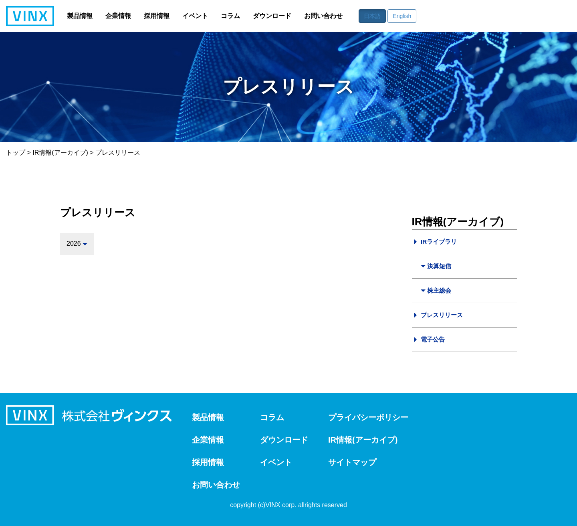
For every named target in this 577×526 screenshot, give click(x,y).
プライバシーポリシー (368, 417)
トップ (15, 152)
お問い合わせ (323, 16)
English (402, 16)
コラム (230, 16)
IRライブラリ (439, 241)
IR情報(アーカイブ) (60, 152)
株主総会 (439, 290)
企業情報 (118, 16)
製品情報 (80, 16)
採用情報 (156, 16)
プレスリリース (442, 315)
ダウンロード (272, 16)
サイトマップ (352, 462)
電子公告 (433, 339)
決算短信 (439, 266)
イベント (195, 16)
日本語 (372, 16)
